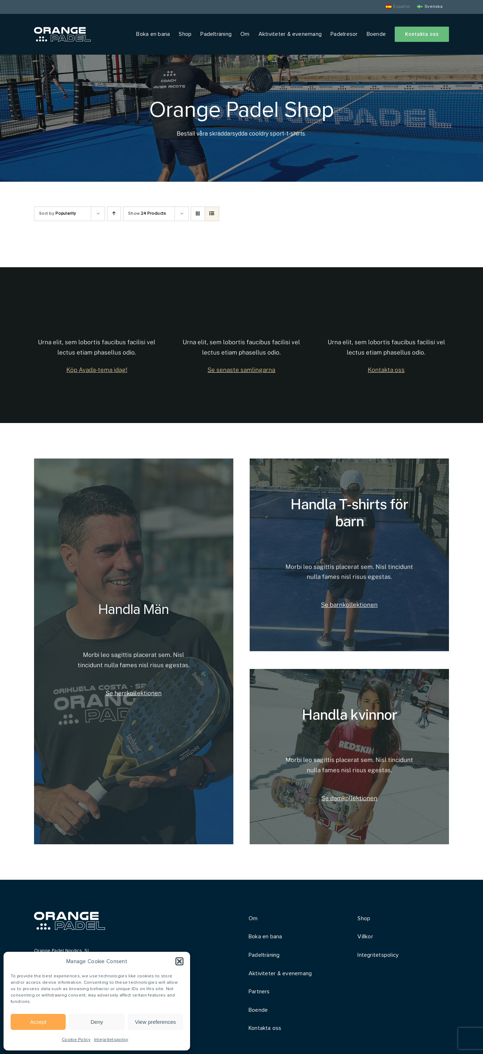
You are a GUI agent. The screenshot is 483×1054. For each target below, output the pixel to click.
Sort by (57, 214)
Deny (96, 1022)
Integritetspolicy (111, 1040)
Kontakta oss (386, 369)
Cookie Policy (76, 1040)
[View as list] (212, 214)
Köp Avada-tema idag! (96, 369)
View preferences (155, 1022)
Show (147, 214)
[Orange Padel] (62, 30)
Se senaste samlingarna (241, 369)
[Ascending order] (114, 214)
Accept (38, 1022)
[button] (179, 961)
